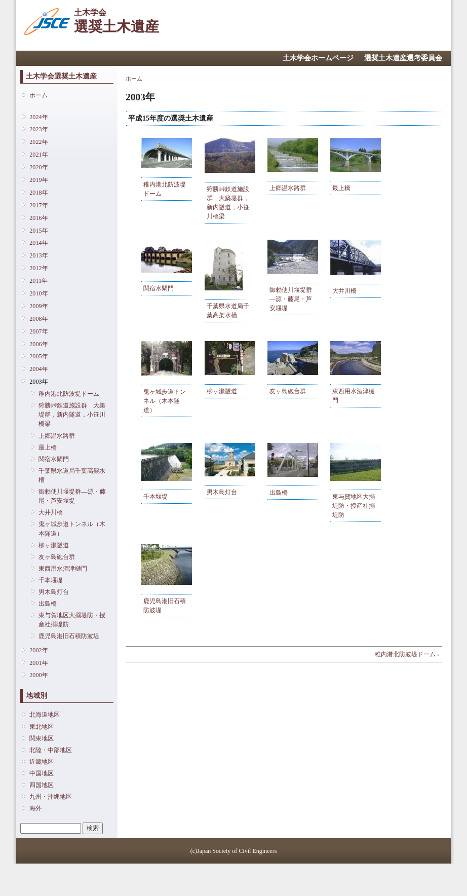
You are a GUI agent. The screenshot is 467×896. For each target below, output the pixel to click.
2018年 (38, 192)
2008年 (38, 318)
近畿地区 (41, 761)
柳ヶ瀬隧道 (53, 545)
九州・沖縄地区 (50, 796)
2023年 (38, 129)
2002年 (38, 650)
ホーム (38, 95)
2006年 (38, 344)
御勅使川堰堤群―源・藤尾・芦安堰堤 (71, 496)
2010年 (38, 293)
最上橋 (47, 447)
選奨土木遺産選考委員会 (403, 58)
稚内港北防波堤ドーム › (407, 654)
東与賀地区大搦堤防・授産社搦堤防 (71, 620)
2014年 (38, 242)
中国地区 (41, 773)
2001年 (38, 662)
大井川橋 (50, 512)
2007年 (38, 331)
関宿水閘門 (53, 459)
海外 (35, 808)
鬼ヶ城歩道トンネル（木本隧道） (71, 528)
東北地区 (41, 726)
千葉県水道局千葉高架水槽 (71, 475)
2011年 (38, 280)
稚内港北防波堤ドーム (68, 393)
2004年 (38, 368)
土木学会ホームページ (318, 58)
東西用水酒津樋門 (62, 568)
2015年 (38, 230)
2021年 (38, 154)
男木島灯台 (53, 591)
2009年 (38, 306)
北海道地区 (44, 714)
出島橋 (47, 603)
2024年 (38, 117)
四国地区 (41, 785)
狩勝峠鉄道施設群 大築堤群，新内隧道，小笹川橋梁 (71, 414)
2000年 (38, 675)
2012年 (38, 268)
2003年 (38, 381)
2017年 (38, 205)
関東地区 (41, 738)
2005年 (38, 356)
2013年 (38, 255)
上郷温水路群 (56, 435)
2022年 (38, 141)
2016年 (38, 217)
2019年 (38, 179)
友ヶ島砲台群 (56, 557)
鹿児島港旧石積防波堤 (68, 636)
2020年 (38, 167)
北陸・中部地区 (50, 750)
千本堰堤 (50, 580)
